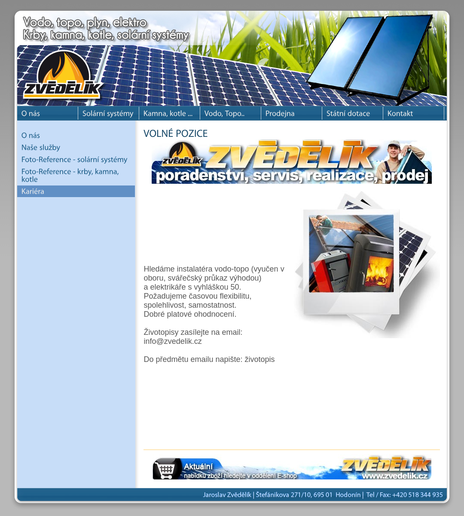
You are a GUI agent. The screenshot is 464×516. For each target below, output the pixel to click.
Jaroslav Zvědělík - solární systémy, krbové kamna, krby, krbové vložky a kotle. (68, 56)
